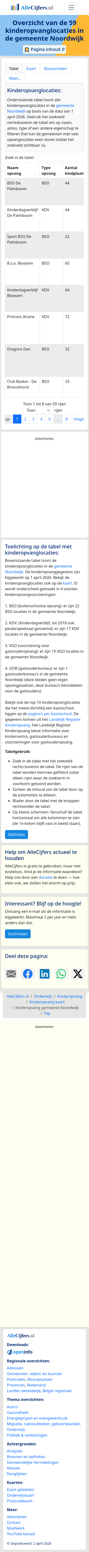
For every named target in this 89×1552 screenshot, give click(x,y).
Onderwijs (16, 1429)
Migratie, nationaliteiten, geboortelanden (43, 1423)
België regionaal (56, 1390)
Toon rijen (44, 410)
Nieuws (13, 1468)
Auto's (12, 1406)
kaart (67, 583)
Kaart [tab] (31, 68)
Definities (16, 834)
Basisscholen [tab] (55, 68)
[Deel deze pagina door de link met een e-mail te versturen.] (11, 974)
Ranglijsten (17, 1473)
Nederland (36, 1385)
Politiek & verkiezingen (27, 1435)
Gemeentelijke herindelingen (33, 1462)
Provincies (16, 1385)
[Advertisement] (44, 489)
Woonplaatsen (40, 1379)
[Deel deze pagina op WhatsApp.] (61, 974)
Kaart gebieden (20, 1489)
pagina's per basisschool (50, 713)
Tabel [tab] (14, 68)
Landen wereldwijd (24, 1390)
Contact (14, 1522)
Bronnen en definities (26, 1456)
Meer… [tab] (15, 78)
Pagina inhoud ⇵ (44, 49)
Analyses (15, 1451)
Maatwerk (16, 1528)
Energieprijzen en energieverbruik (37, 1418)
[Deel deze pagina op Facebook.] (28, 974)
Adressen (15, 1368)
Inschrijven (18, 933)
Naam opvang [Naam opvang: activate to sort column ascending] (14, 170)
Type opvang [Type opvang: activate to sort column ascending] (49, 170)
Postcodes (16, 1379)
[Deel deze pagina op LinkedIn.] (44, 974)
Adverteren (17, 1516)
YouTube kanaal (21, 1533)
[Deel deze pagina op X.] (78, 974)
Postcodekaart (20, 1501)
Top (47, 1013)
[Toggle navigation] (71, 7)
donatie (45, 877)
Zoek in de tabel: (46, 157)
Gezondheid (17, 1412)
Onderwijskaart (20, 1495)
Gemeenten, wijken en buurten (34, 1373)
